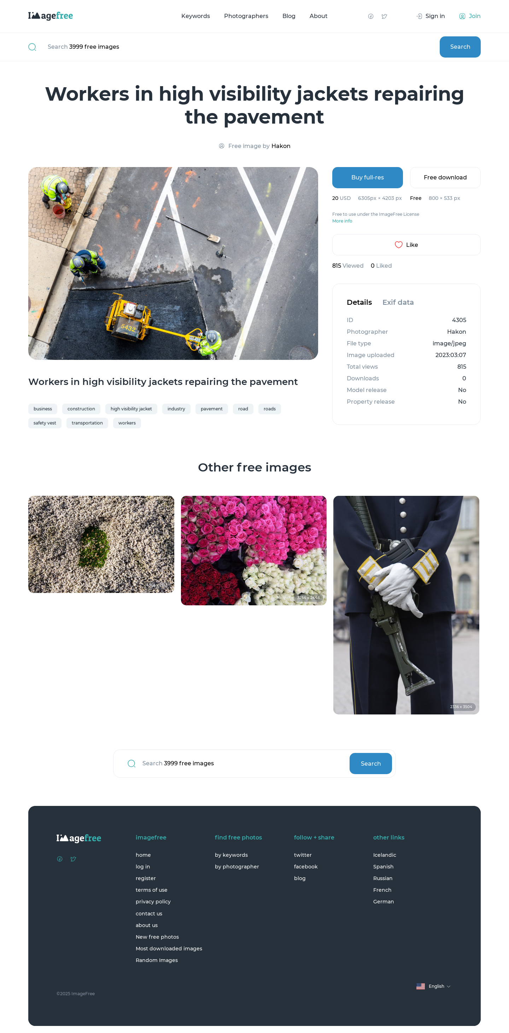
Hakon (281, 146)
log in (143, 866)
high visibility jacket (131, 408)
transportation (87, 423)
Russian (383, 878)
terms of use (152, 890)
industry (176, 408)
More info (342, 221)
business (43, 408)
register (146, 878)
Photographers (246, 16)
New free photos (157, 937)
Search (460, 46)
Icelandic (384, 855)
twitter (303, 855)
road (243, 408)
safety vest (45, 423)
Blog (289, 16)
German (383, 901)
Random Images (157, 960)
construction (81, 408)
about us (147, 925)
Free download (445, 177)
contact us (149, 913)
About (319, 16)
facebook (306, 866)
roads (270, 408)
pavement (212, 408)
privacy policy (153, 901)
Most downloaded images (169, 948)
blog (300, 878)
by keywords (231, 855)
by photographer (237, 866)
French (382, 890)
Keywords (195, 16)
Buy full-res (367, 177)
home (143, 855)
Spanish (383, 866)
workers (127, 423)
